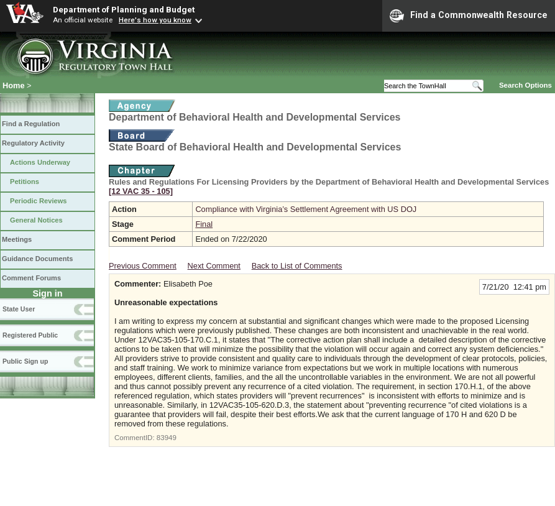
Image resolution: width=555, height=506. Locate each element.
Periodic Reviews (38, 201)
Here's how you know (155, 20)
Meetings (17, 239)
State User (18, 309)
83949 (167, 437)
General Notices (36, 220)
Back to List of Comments (297, 265)
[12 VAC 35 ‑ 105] (141, 191)
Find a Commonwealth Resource (469, 15)
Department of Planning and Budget (124, 9)
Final (204, 224)
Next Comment (214, 265)
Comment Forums (31, 278)
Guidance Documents (37, 258)
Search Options (525, 85)
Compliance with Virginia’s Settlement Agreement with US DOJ (305, 209)
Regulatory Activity (33, 143)
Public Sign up (25, 361)
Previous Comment (143, 265)
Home (13, 85)
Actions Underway (40, 162)
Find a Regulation (31, 123)
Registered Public (30, 335)
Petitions (24, 181)
